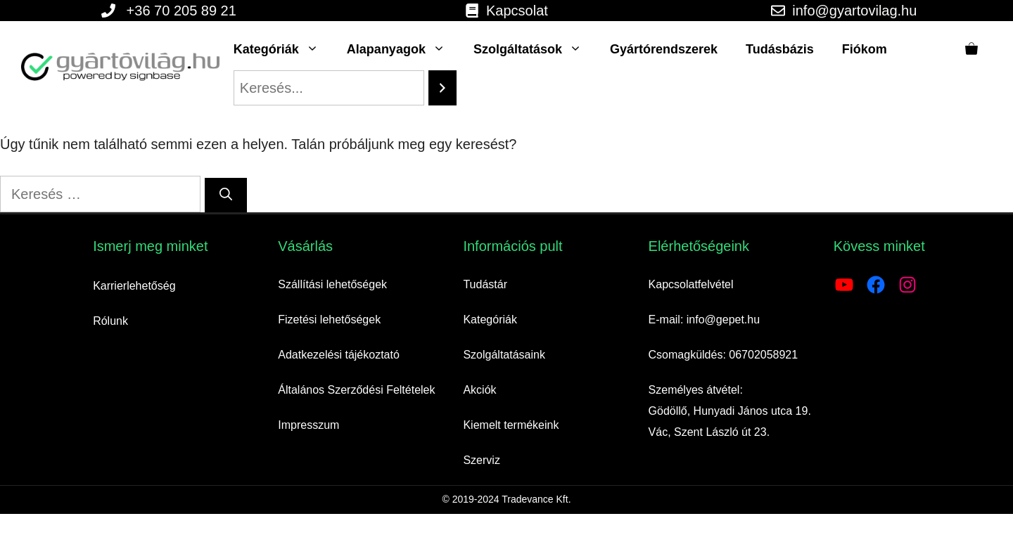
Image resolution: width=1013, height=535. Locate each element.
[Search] (442, 87)
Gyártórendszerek (664, 49)
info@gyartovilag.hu (854, 10)
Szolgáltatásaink (504, 355)
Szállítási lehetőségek (332, 284)
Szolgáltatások (534, 49)
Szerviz (481, 460)
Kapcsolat (517, 10)
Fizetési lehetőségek (329, 319)
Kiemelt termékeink (511, 425)
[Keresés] (226, 195)
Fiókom (864, 49)
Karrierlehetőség (134, 286)
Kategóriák (283, 49)
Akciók (479, 390)
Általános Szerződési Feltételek (356, 390)
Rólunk (110, 321)
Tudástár (485, 284)
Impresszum (308, 425)
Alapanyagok (403, 49)
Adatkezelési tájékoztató (339, 355)
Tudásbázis (780, 49)
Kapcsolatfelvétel (691, 284)
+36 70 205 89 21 (181, 10)
